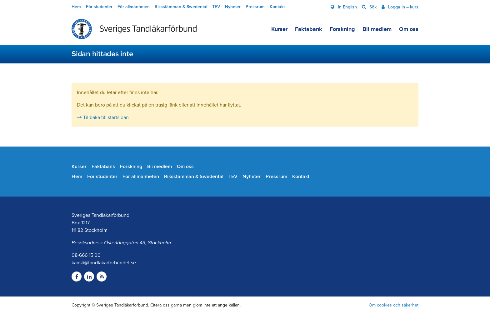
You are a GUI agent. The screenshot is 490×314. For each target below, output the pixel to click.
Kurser (279, 29)
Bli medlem (377, 29)
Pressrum (255, 6)
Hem (76, 6)
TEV (216, 6)
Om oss (408, 29)
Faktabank (308, 29)
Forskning (342, 29)
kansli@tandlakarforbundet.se (104, 263)
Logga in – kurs (402, 7)
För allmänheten (134, 6)
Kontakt (277, 6)
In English (347, 7)
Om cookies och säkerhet (393, 305)
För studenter (99, 6)
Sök (372, 7)
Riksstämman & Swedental (181, 6)
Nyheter (233, 6)
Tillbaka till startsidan (103, 117)
